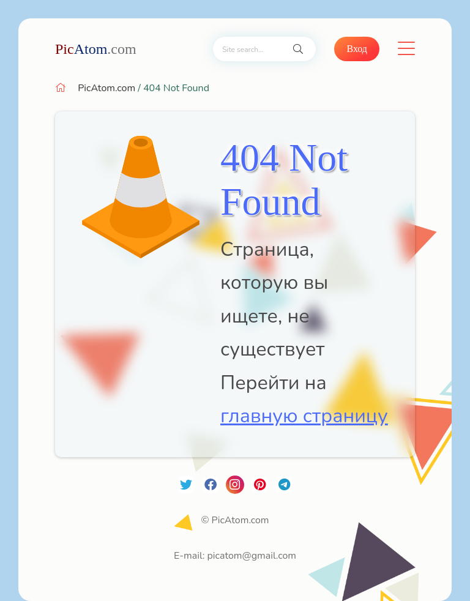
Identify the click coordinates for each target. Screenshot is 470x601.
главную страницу (304, 416)
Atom (95, 49)
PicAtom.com (106, 88)
